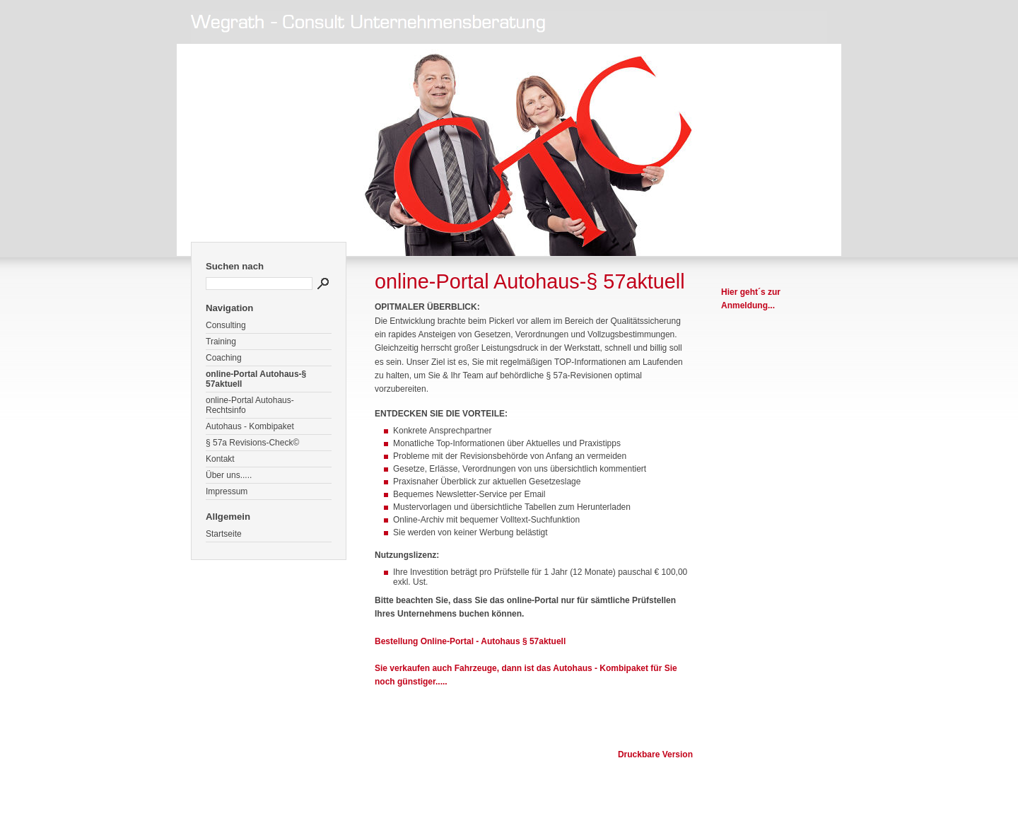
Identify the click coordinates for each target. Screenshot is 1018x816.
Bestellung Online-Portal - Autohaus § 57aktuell (470, 641)
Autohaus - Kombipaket (250, 426)
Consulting (226, 325)
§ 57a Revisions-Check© (252, 443)
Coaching (224, 358)
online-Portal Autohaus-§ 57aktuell (256, 379)
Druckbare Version (655, 754)
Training (221, 341)
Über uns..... (229, 475)
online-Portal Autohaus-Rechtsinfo (250, 405)
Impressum (226, 491)
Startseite (224, 534)
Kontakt (220, 459)
